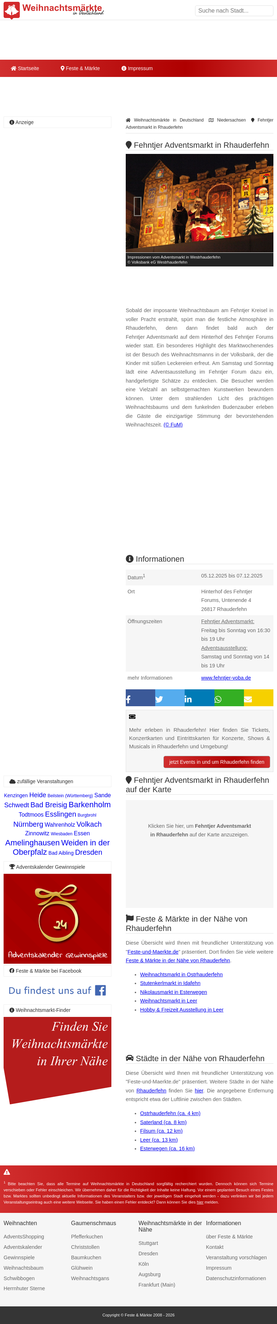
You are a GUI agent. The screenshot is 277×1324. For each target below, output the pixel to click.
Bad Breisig (49, 805)
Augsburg (150, 1274)
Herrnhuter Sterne (24, 1288)
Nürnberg (28, 824)
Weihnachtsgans (90, 1278)
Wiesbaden (62, 833)
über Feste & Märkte (229, 1236)
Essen (82, 833)
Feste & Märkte (80, 68)
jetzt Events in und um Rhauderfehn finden (216, 762)
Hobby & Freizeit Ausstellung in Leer (181, 1010)
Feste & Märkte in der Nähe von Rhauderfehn (178, 960)
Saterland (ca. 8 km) (163, 1122)
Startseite (25, 68)
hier (199, 1091)
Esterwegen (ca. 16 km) (167, 1148)
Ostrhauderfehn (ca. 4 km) (170, 1113)
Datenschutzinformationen (236, 1278)
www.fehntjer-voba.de (226, 678)
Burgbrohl (87, 815)
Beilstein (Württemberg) (70, 795)
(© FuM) (173, 425)
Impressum (137, 68)
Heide (37, 795)
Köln (144, 1264)
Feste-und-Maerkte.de (153, 952)
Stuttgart (148, 1243)
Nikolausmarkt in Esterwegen (173, 992)
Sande (102, 795)
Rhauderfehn (151, 1091)
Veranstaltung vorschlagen (236, 1257)
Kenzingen (16, 795)
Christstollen (85, 1247)
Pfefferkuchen (87, 1236)
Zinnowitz (37, 833)
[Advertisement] (199, 497)
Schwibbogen (19, 1278)
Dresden (88, 852)
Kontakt (214, 1247)
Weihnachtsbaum (23, 1268)
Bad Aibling (61, 853)
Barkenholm (90, 804)
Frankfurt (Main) (157, 1285)
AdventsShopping (24, 1236)
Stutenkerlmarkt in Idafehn (170, 983)
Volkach (89, 824)
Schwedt (16, 805)
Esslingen (60, 814)
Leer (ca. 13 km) (159, 1140)
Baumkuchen (86, 1257)
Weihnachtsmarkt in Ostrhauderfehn (181, 974)
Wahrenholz (60, 825)
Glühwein (82, 1268)
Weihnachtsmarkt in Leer (168, 1001)
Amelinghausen (32, 842)
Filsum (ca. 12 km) (161, 1131)
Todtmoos (31, 815)
